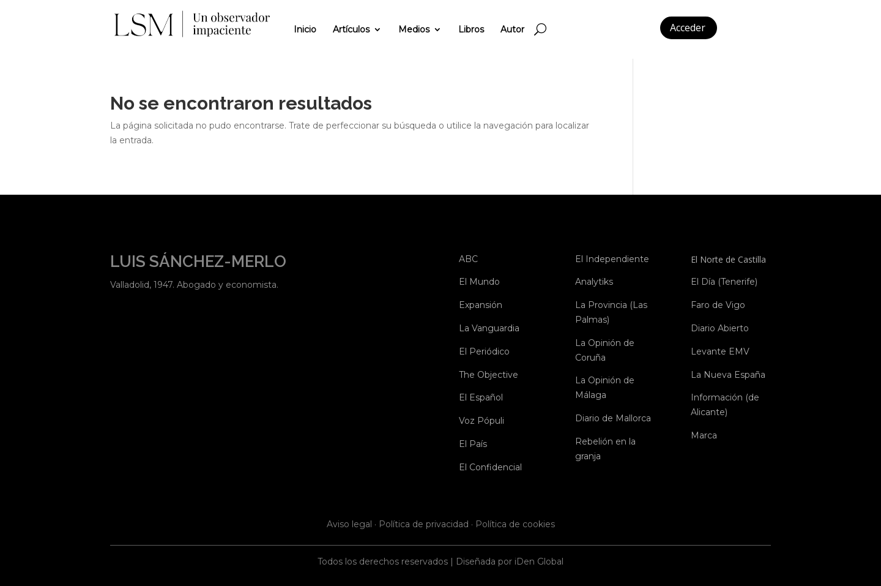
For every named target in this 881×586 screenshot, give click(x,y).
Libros (471, 29)
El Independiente (612, 259)
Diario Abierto (720, 328)
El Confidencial (490, 467)
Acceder (687, 27)
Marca (704, 435)
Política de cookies (515, 524)
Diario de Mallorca (613, 418)
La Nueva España (728, 374)
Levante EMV (720, 351)
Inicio (305, 29)
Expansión (480, 304)
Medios (413, 29)
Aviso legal (349, 524)
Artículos (351, 29)
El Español (481, 397)
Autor (512, 29)
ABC (468, 259)
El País (473, 443)
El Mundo (479, 281)
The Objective (488, 374)
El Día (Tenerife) (724, 281)
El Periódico (484, 351)
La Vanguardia (489, 328)
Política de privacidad (424, 524)
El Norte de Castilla (728, 259)
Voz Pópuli (481, 420)
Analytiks (594, 281)
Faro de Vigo (718, 304)
